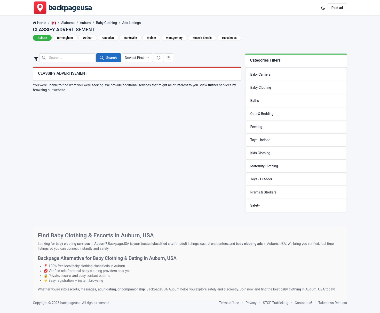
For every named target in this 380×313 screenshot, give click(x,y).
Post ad (337, 8)
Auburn (85, 23)
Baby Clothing (106, 23)
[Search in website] (67, 57)
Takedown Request (332, 303)
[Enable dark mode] (323, 7)
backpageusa (70, 303)
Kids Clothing (260, 153)
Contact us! (303, 303)
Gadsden (108, 38)
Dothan (87, 38)
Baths (254, 101)
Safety (255, 205)
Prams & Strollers (263, 192)
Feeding (256, 127)
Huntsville (130, 38)
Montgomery (174, 38)
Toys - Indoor (260, 140)
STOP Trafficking (275, 303)
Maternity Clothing (264, 166)
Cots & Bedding (262, 114)
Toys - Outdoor (261, 179)
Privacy (250, 303)
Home (41, 23)
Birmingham (65, 38)
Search (108, 57)
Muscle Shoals (202, 38)
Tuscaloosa (229, 38)
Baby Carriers (260, 74)
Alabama (68, 23)
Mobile (151, 38)
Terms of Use (229, 303)
